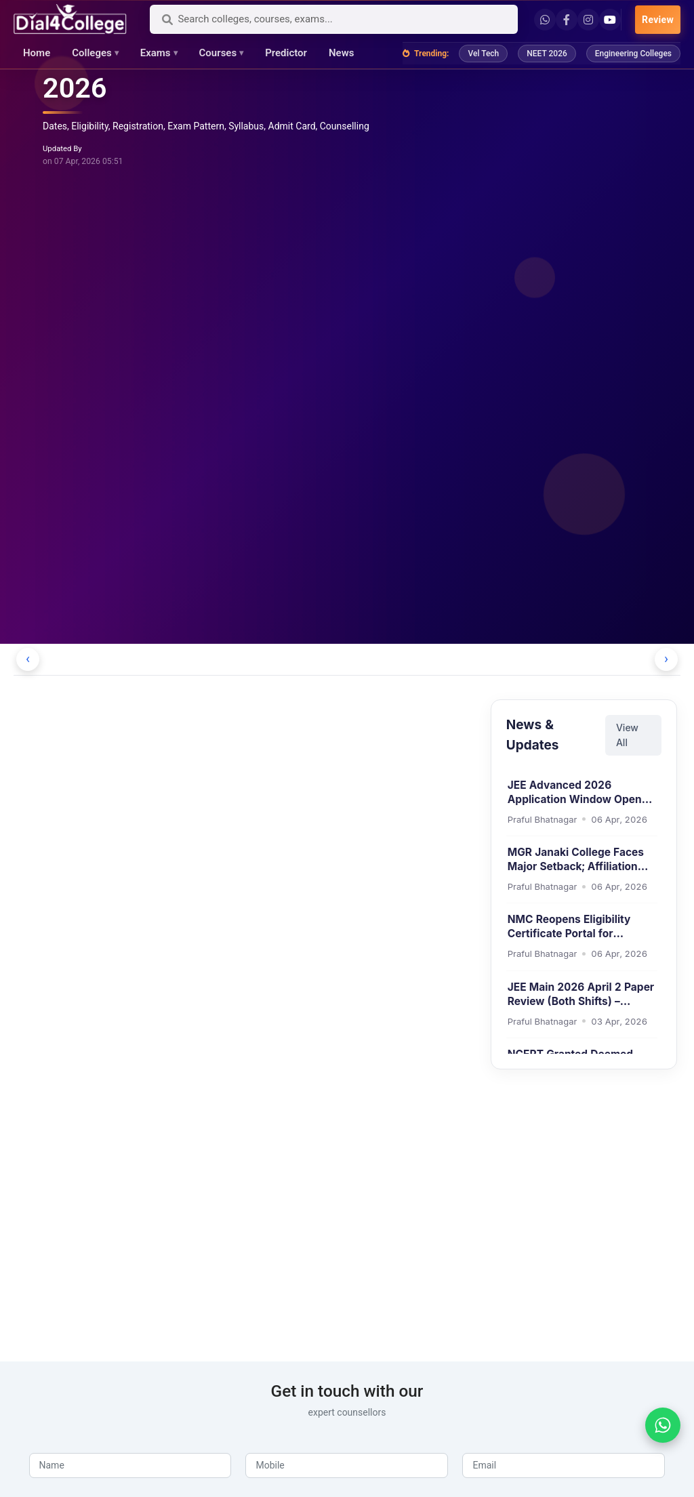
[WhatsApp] (662, 1425)
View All (627, 735)
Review (658, 19)
